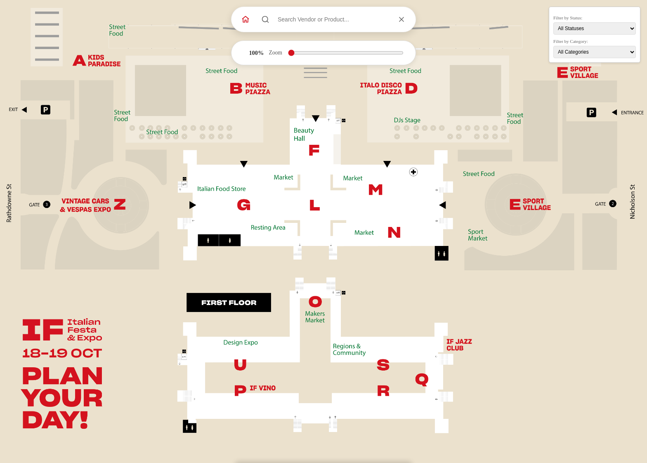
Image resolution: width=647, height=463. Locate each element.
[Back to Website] (245, 19)
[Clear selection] (401, 19)
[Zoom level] (346, 53)
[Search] (265, 19)
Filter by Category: (570, 41)
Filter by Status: (567, 17)
